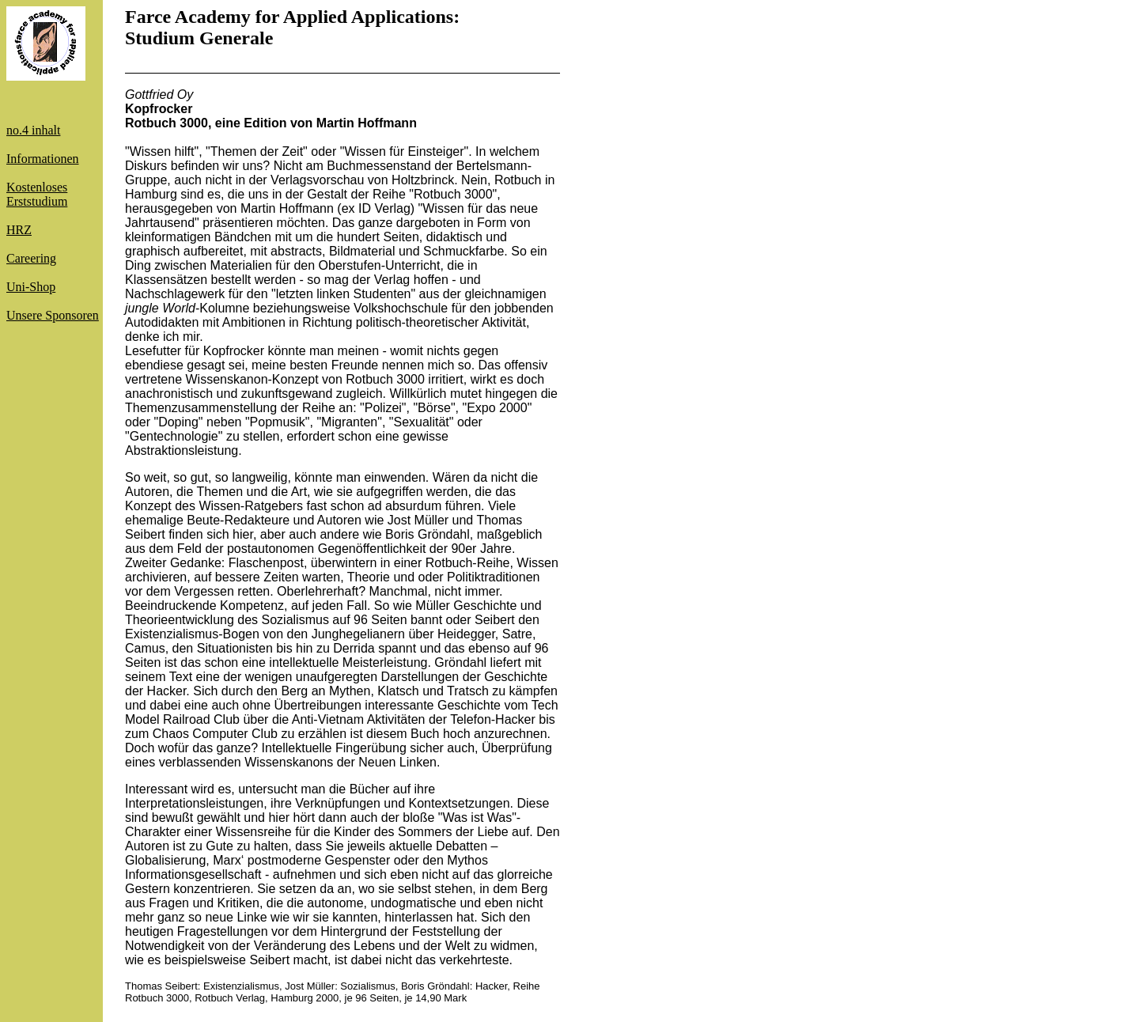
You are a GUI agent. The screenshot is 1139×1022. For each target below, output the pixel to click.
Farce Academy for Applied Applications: (292, 16)
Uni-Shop (30, 286)
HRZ (19, 230)
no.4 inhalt (33, 130)
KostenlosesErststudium (36, 194)
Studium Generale (199, 38)
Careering (31, 258)
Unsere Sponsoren (52, 315)
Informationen (42, 158)
